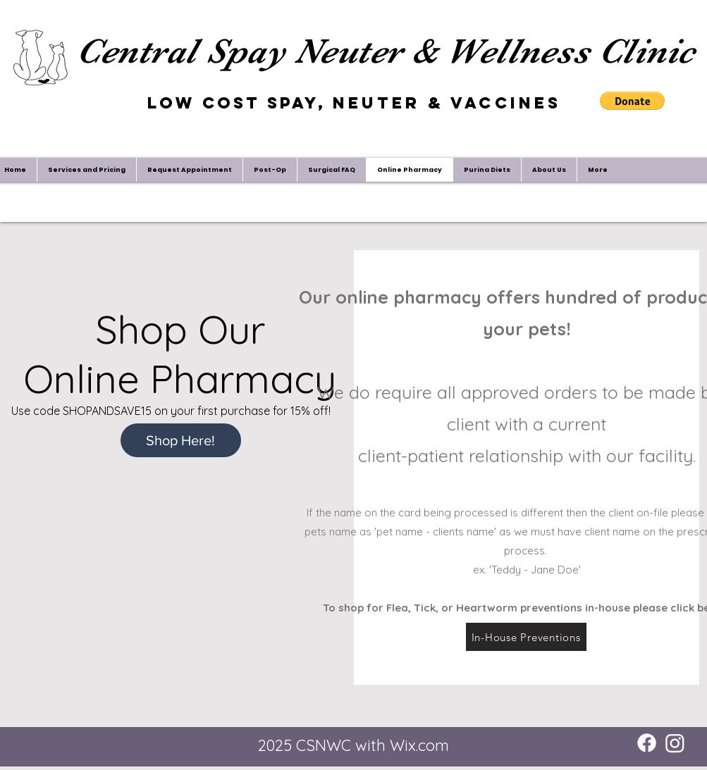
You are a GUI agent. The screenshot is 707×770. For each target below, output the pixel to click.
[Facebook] (646, 743)
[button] (632, 101)
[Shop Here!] (181, 440)
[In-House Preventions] (526, 637)
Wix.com (419, 745)
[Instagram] (675, 743)
